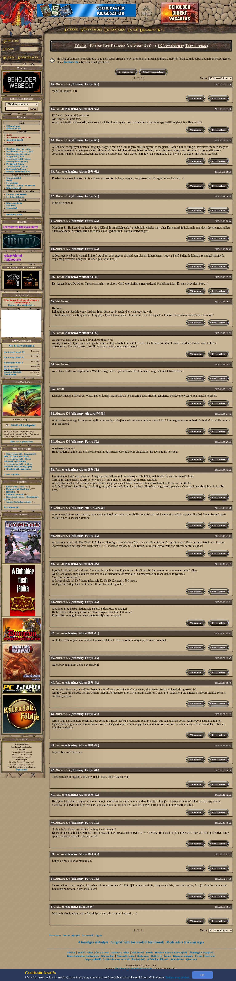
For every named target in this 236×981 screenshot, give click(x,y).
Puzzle (149, 952)
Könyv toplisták (14, 203)
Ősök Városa (102, 952)
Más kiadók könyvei (16, 151)
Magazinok (11, 156)
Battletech (156, 955)
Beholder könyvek (15, 148)
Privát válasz (218, 98)
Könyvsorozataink (183, 955)
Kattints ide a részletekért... (21, 305)
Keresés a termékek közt (18, 171)
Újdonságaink (13, 126)
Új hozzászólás (126, 72)
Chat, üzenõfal (13, 178)
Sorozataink (12, 183)
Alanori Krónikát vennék (18, 502)
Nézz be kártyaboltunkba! (22, 345)
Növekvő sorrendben (153, 72)
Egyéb (99, 935)
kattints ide (71, 62)
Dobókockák (12, 169)
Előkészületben (13, 128)
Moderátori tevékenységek (185, 942)
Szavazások (12, 208)
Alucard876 (62, 84)
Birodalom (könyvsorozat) (19, 469)
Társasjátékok (13, 166)
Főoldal (71, 952)
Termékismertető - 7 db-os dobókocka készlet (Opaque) (18, 465)
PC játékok (11, 164)
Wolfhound (62, 301)
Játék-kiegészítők (14, 159)
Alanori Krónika (125, 955)
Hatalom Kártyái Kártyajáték (171, 952)
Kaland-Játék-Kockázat (18, 489)
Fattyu (59, 108)
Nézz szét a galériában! (21, 441)
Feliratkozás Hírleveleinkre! (20, 227)
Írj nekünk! (22, 769)
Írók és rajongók (71, 935)
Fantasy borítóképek (16, 194)
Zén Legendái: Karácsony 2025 (12, 367)
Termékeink (196, 45)
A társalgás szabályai (93, 942)
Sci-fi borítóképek (15, 196)
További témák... (12, 507)
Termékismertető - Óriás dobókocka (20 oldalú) (17, 460)
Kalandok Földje (120, 952)
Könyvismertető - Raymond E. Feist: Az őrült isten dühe (20, 455)
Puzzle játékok (13, 161)
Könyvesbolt (171, 45)
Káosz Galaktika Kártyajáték (83, 955)
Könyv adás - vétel (15, 486)
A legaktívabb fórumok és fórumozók (137, 942)
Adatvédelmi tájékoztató (183, 959)
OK (202, 975)
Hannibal (10, 491)
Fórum (81, 45)
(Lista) (28, 148)
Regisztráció (138, 959)
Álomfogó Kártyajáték (201, 952)
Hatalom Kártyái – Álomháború (13, 373)
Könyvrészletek (14, 188)
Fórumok (11, 205)
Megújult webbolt (15, 494)
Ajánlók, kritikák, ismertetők (20, 185)
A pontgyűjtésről (14, 140)
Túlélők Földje (85, 952)
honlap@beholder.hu (21, 746)
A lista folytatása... (13, 474)
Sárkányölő (138, 952)
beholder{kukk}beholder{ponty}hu (133, 968)
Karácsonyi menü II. (14, 357)
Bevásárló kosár (14, 214)
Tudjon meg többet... (178, 977)
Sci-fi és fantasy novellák (116, 959)
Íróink (9, 180)
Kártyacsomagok (14, 154)
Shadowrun (143, 955)
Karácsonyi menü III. (14, 352)
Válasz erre (195, 98)
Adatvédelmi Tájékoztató (13, 257)
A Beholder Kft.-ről (157, 959)
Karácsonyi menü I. (13, 362)
